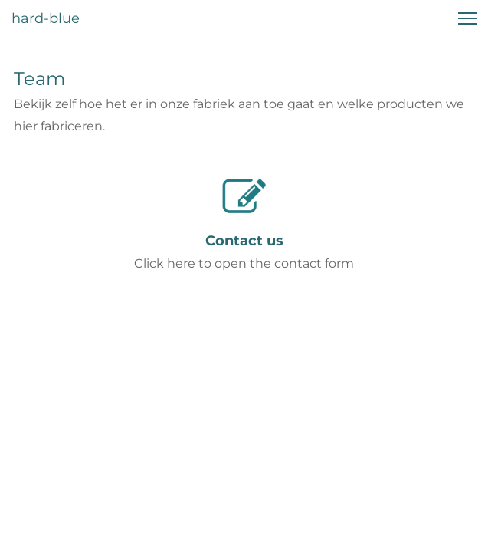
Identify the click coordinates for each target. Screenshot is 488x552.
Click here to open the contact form (244, 263)
